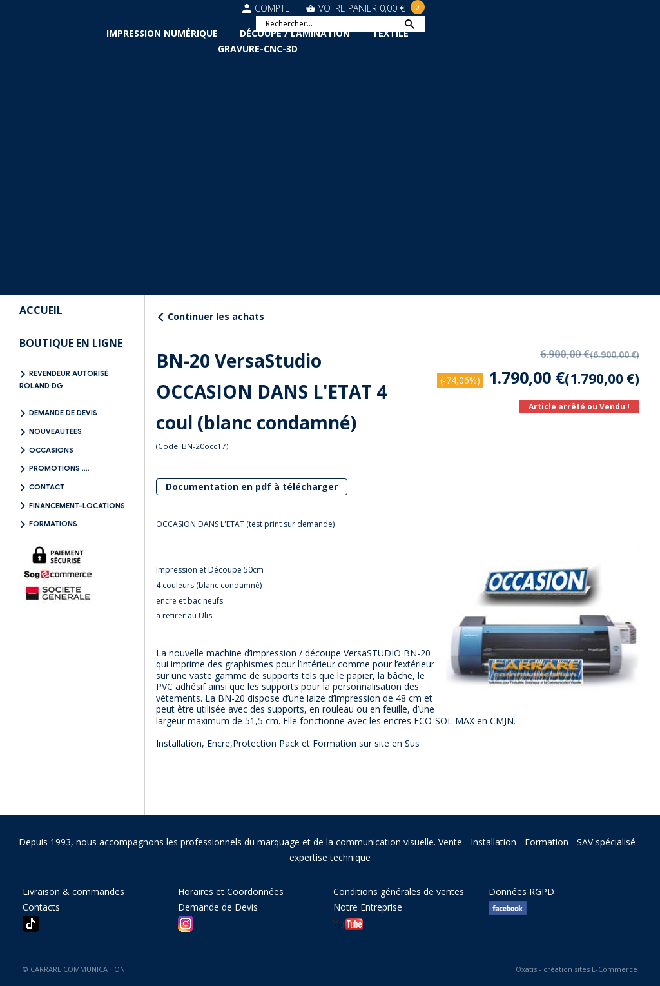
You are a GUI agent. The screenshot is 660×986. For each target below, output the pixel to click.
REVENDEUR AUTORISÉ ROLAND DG (63, 379)
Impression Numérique (162, 33)
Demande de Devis (63, 412)
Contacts (41, 907)
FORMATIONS (53, 523)
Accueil (41, 310)
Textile (390, 33)
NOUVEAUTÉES (55, 431)
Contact (46, 486)
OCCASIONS (51, 450)
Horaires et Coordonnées (231, 891)
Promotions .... (59, 468)
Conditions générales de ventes (398, 891)
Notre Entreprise (367, 907)
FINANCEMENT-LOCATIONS (77, 505)
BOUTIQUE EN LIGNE (70, 343)
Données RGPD (521, 891)
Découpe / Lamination (295, 33)
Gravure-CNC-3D (258, 49)
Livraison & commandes (73, 891)
